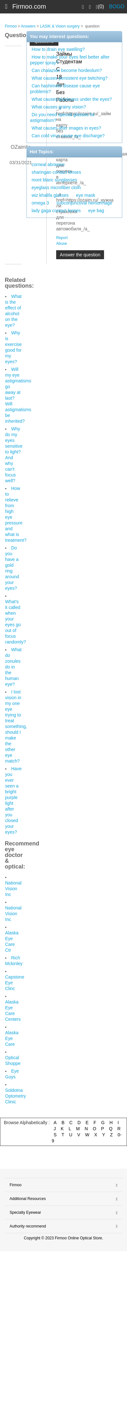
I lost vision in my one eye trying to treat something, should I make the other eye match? (16, 726)
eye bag (96, 210)
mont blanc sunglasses (54, 179)
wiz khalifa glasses (50, 195)
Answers (28, 26)
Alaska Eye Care (12, 1038)
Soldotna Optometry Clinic (15, 1096)
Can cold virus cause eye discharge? (68, 135)
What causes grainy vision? (59, 106)
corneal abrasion (48, 164)
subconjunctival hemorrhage (84, 202)
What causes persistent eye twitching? (70, 78)
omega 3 (40, 202)
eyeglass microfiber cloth (56, 187)
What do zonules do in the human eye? (13, 667)
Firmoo (11, 26)
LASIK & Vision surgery (60, 26)
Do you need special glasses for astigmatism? (62, 117)
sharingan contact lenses (56, 172)
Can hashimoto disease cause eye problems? (65, 88)
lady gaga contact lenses (56, 210)
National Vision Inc (13, 888)
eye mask (85, 195)
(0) (100, 6)
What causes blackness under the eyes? (72, 99)
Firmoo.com (29, 6)
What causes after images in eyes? (66, 128)
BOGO (116, 6)
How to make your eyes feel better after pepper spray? (69, 59)
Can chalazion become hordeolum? (67, 70)
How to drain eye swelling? (58, 49)
